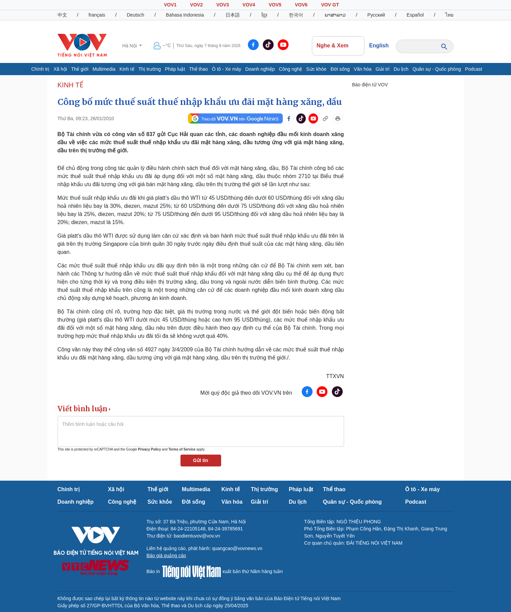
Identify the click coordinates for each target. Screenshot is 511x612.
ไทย (449, 15)
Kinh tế (127, 69)
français (96, 15)
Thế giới (79, 69)
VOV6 (301, 4)
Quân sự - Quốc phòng (436, 69)
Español (415, 15)
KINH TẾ (70, 85)
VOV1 (170, 4)
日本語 (233, 15)
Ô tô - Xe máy (226, 69)
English (379, 45)
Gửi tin (200, 460)
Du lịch (400, 69)
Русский (376, 15)
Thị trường (150, 69)
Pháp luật (175, 69)
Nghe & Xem (338, 46)
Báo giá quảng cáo (166, 555)
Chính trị (40, 69)
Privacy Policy (149, 449)
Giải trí (382, 69)
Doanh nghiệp (260, 69)
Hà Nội (130, 45)
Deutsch (135, 15)
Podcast (473, 69)
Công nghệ (290, 69)
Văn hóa (362, 69)
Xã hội (60, 69)
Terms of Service (181, 449)
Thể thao (198, 69)
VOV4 (248, 4)
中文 (62, 15)
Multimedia (103, 69)
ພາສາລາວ (335, 15)
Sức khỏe (316, 69)
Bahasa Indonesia (185, 15)
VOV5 (275, 4)
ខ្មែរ (264, 15)
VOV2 (196, 4)
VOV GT (330, 4)
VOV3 (222, 4)
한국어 (296, 15)
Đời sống (340, 69)
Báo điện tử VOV (370, 84)
